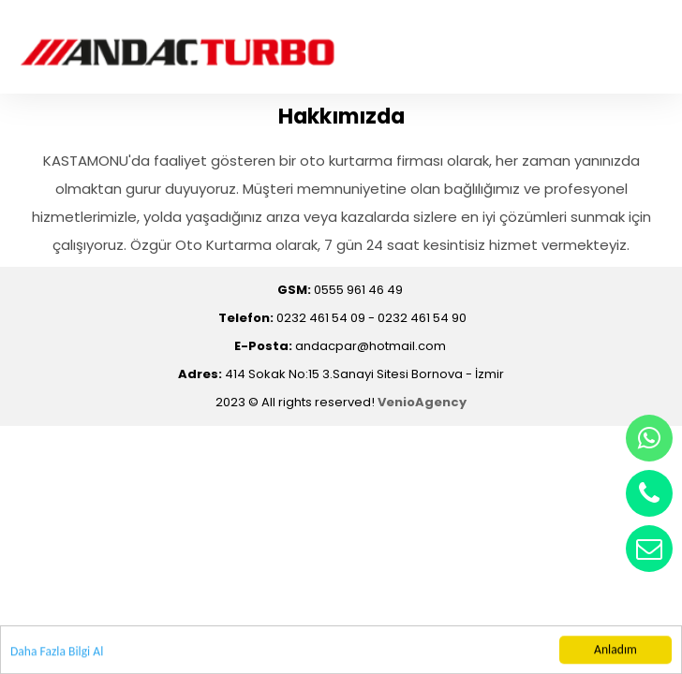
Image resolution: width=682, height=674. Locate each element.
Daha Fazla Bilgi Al (56, 653)
